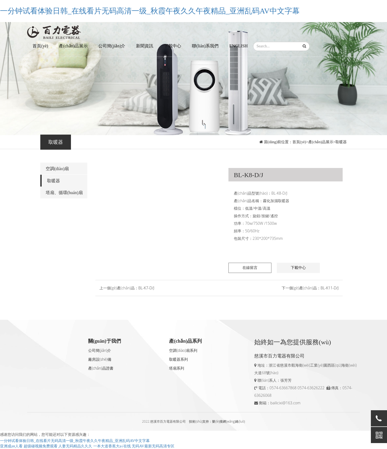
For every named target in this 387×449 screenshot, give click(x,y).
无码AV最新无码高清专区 (153, 446)
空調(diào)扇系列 (183, 350)
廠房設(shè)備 (99, 359)
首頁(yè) (40, 46)
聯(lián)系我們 (205, 46)
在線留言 (249, 268)
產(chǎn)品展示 (73, 46)
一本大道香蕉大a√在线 (112, 446)
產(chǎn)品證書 (100, 368)
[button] (304, 46)
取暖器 (341, 142)
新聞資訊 (144, 46)
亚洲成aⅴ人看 (11, 446)
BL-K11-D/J (330, 287)
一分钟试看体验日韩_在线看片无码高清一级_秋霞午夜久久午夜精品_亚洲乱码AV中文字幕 (150, 11)
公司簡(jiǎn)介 (112, 46)
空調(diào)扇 (57, 168)
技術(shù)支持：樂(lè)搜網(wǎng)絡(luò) (217, 421)
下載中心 (172, 46)
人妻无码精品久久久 (75, 446)
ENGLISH (238, 46)
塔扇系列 (176, 368)
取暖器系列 (178, 359)
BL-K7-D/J (146, 287)
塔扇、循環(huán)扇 (64, 192)
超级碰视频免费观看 (41, 446)
